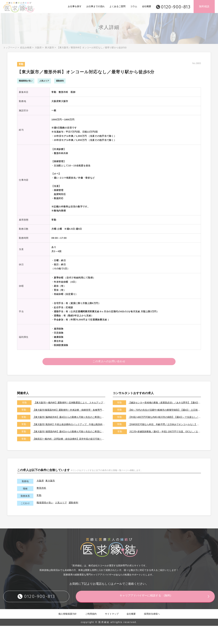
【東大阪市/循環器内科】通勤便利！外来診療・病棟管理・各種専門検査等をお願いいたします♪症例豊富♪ (69, 411)
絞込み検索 (26, 47)
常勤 (39, 496)
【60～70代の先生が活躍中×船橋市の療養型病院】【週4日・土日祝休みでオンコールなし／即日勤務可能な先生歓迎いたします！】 (165, 411)
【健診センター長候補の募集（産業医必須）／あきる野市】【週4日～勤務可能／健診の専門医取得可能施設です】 (165, 403)
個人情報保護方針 (67, 615)
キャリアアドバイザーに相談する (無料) (152, 597)
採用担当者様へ (152, 615)
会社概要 (146, 6)
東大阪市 (49, 47)
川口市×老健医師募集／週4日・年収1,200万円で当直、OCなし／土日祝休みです (165, 432)
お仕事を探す (75, 6)
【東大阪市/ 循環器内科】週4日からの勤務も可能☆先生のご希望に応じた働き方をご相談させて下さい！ (69, 432)
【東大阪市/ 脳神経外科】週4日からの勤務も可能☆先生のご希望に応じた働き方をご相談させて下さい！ (69, 418)
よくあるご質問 (117, 6)
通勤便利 (73, 503)
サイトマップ (112, 615)
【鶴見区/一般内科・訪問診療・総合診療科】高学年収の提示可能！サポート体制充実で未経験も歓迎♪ (69, 440)
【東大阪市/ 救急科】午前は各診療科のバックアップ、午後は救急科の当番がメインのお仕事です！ (69, 425)
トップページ (10, 47)
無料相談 (204, 6)
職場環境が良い (45, 503)
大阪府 (38, 47)
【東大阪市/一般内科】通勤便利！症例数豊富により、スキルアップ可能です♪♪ (69, 403)
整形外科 (41, 489)
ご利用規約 (91, 615)
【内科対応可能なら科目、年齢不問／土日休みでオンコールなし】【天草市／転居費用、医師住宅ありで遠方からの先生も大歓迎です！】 (165, 425)
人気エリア (61, 503)
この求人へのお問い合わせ (109, 362)
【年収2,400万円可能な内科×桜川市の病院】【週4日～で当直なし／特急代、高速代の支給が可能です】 (165, 418)
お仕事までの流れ (95, 6)
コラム (133, 6)
